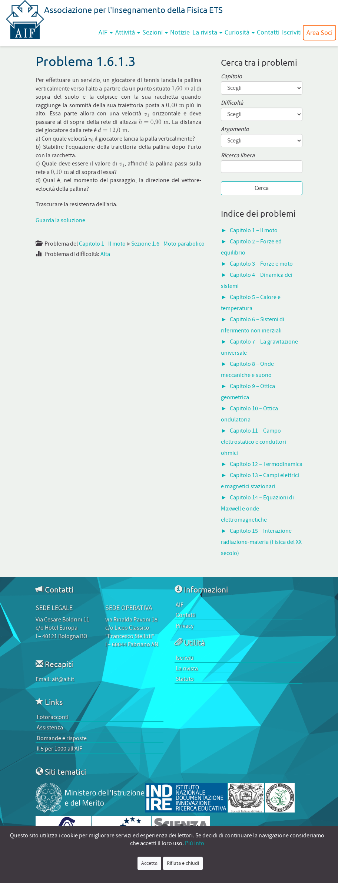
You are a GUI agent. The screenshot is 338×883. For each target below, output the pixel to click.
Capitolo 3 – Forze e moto (261, 263)
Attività (127, 32)
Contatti (268, 32)
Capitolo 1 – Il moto (254, 230)
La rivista (207, 32)
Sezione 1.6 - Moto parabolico (168, 243)
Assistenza (50, 727)
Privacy (184, 626)
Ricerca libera (238, 155)
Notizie (180, 32)
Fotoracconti (53, 717)
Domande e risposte (62, 738)
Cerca (262, 188)
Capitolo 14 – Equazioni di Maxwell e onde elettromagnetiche (257, 508)
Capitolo (231, 76)
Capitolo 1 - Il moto (102, 243)
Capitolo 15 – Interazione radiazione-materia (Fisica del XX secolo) (261, 542)
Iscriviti (292, 32)
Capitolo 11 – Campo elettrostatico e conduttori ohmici (253, 442)
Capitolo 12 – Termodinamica (266, 464)
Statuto (185, 679)
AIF (106, 32)
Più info (194, 843)
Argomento (235, 129)
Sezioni (155, 32)
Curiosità (240, 32)
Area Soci (319, 33)
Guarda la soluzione (60, 220)
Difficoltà (232, 103)
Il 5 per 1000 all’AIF (59, 748)
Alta (105, 254)
